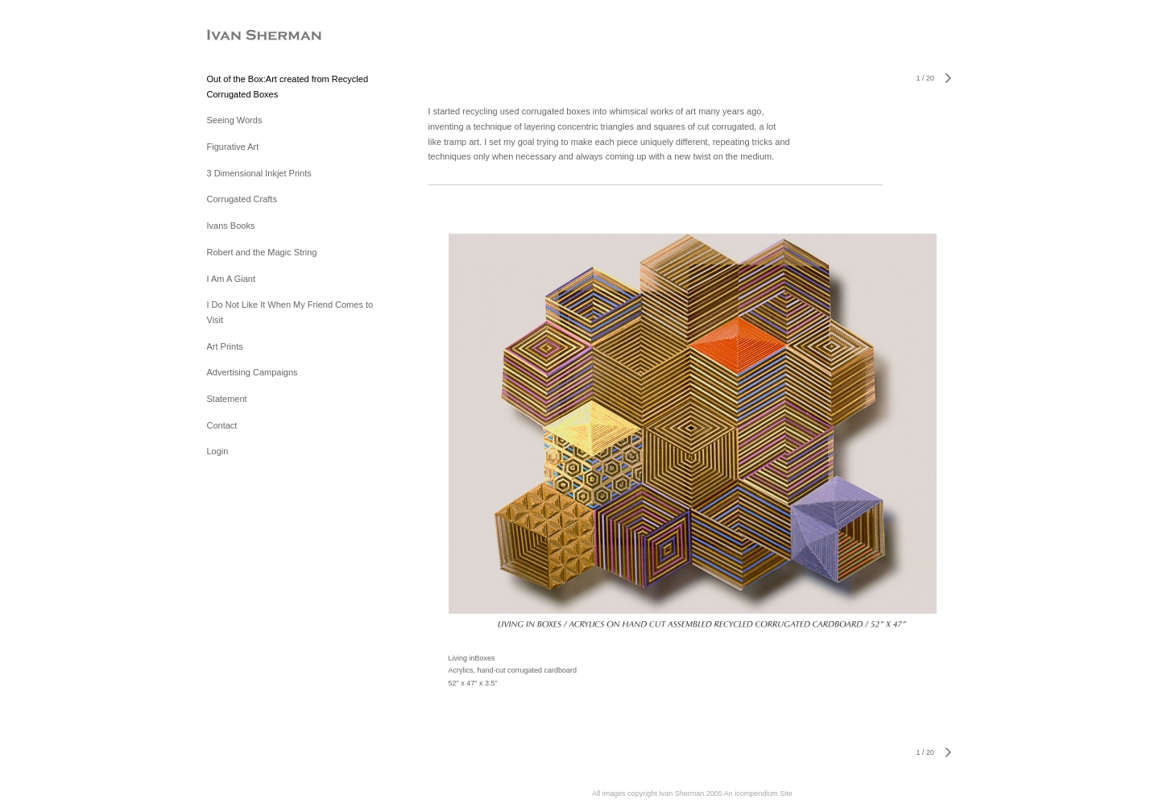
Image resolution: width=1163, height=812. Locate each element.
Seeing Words (235, 120)
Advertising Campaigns (252, 372)
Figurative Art (233, 146)
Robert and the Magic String (262, 252)
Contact (222, 425)
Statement (227, 399)
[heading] (247, 36)
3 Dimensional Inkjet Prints (259, 173)
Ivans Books (231, 225)
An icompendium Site (758, 793)
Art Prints (225, 346)
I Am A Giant (231, 279)
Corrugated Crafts (242, 199)
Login (218, 451)
